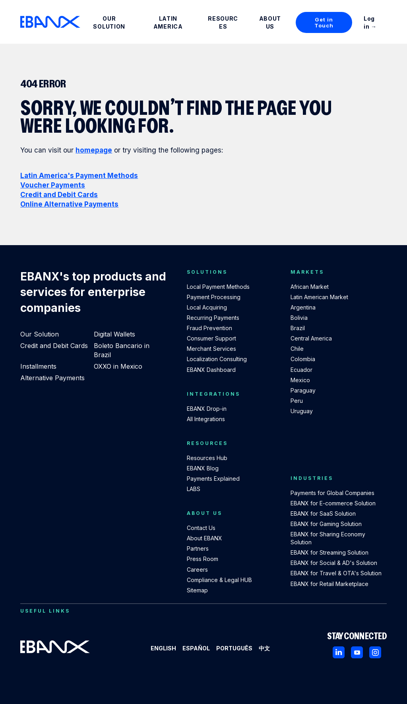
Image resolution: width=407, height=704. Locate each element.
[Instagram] (375, 652)
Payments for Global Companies (332, 492)
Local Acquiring (207, 307)
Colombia (303, 359)
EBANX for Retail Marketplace (329, 583)
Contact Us (201, 527)
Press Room (202, 558)
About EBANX (204, 538)
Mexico (300, 380)
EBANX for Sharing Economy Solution (328, 538)
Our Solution (109, 22)
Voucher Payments (52, 185)
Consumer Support (211, 338)
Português (234, 648)
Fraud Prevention (209, 328)
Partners (198, 548)
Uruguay (302, 411)
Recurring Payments (213, 317)
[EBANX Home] (50, 22)
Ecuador (301, 369)
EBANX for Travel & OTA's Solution (336, 573)
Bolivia (299, 317)
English (163, 648)
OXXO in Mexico (118, 366)
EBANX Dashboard (211, 369)
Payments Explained (213, 478)
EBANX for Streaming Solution (329, 552)
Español (196, 648)
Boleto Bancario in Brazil (121, 350)
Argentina (303, 307)
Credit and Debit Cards (59, 195)
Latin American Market (319, 297)
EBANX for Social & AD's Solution (334, 562)
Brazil (298, 328)
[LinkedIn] (339, 652)
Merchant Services (211, 348)
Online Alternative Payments (69, 204)
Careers (197, 569)
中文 (264, 648)
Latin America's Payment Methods (79, 176)
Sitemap (197, 590)
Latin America (168, 22)
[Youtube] (357, 652)
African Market (310, 286)
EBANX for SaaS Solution (323, 513)
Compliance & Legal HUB (219, 579)
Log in (369, 22)
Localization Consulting (217, 359)
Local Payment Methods (218, 286)
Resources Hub (207, 458)
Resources (223, 22)
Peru (297, 400)
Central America (311, 338)
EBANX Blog (203, 468)
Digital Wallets (114, 334)
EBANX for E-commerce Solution (333, 503)
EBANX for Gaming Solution (326, 523)
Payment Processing (213, 297)
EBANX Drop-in (207, 408)
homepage (94, 150)
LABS (193, 488)
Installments (38, 366)
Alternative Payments (52, 378)
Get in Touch (323, 22)
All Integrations (206, 419)
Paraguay (303, 390)
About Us (270, 22)
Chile (297, 348)
